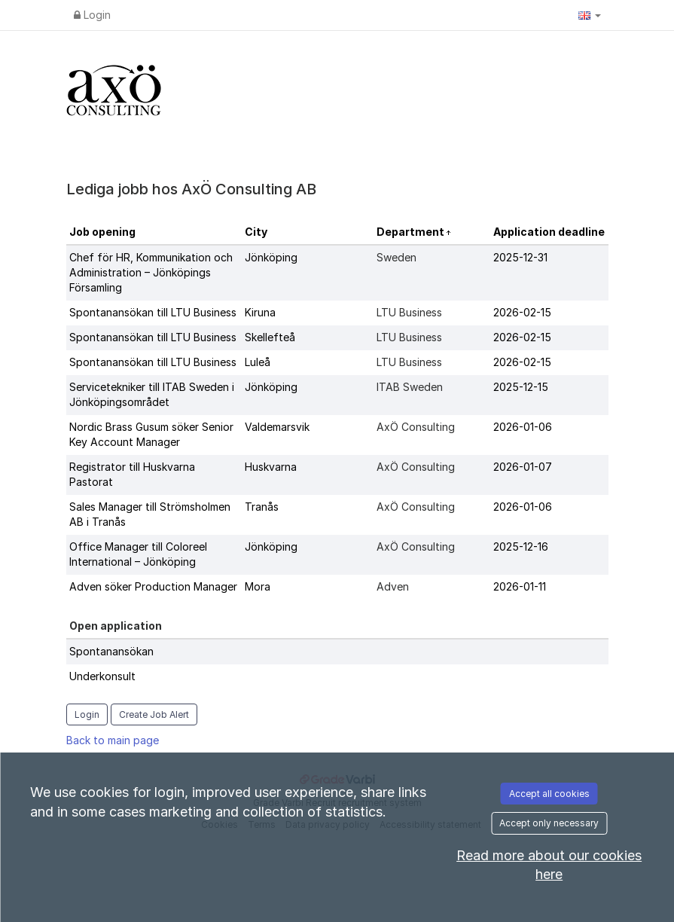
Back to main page (112, 740)
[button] (589, 15)
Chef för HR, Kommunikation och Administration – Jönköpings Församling (151, 272)
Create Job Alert (154, 714)
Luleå (257, 362)
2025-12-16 (520, 546)
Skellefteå (270, 337)
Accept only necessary (549, 823)
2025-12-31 (520, 257)
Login (92, 14)
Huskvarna (271, 466)
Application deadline (549, 231)
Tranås (262, 506)
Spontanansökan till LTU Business (152, 312)
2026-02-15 (522, 312)
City (256, 231)
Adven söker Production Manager (153, 586)
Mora (257, 586)
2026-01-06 (522, 426)
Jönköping (271, 257)
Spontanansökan (111, 651)
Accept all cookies (549, 793)
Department (412, 231)
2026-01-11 (519, 586)
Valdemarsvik (277, 426)
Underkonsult (102, 676)
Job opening (102, 231)
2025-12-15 (520, 386)
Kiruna (260, 312)
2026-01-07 (522, 466)
